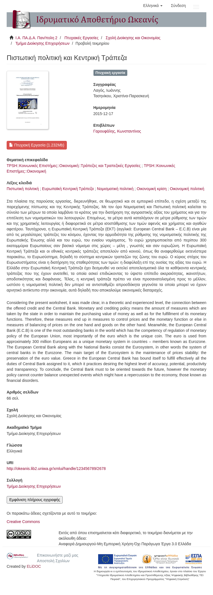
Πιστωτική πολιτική (23, 188)
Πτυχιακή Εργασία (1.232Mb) (36, 145)
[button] (153, 5)
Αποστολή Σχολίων (53, 561)
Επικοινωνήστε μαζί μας (57, 555)
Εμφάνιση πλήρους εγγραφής (34, 499)
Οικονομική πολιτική (187, 188)
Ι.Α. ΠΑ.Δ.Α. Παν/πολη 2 (36, 38)
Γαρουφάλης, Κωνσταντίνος (117, 131)
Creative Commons (23, 521)
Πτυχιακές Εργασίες (81, 38)
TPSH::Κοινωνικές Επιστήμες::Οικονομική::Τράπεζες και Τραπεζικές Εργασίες (74, 165)
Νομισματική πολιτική (115, 188)
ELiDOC (34, 566)
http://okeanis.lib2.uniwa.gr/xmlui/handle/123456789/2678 (56, 468)
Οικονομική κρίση (152, 188)
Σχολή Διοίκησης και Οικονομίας (133, 38)
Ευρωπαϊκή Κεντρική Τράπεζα (67, 188)
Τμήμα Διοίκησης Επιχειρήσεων (42, 43)
